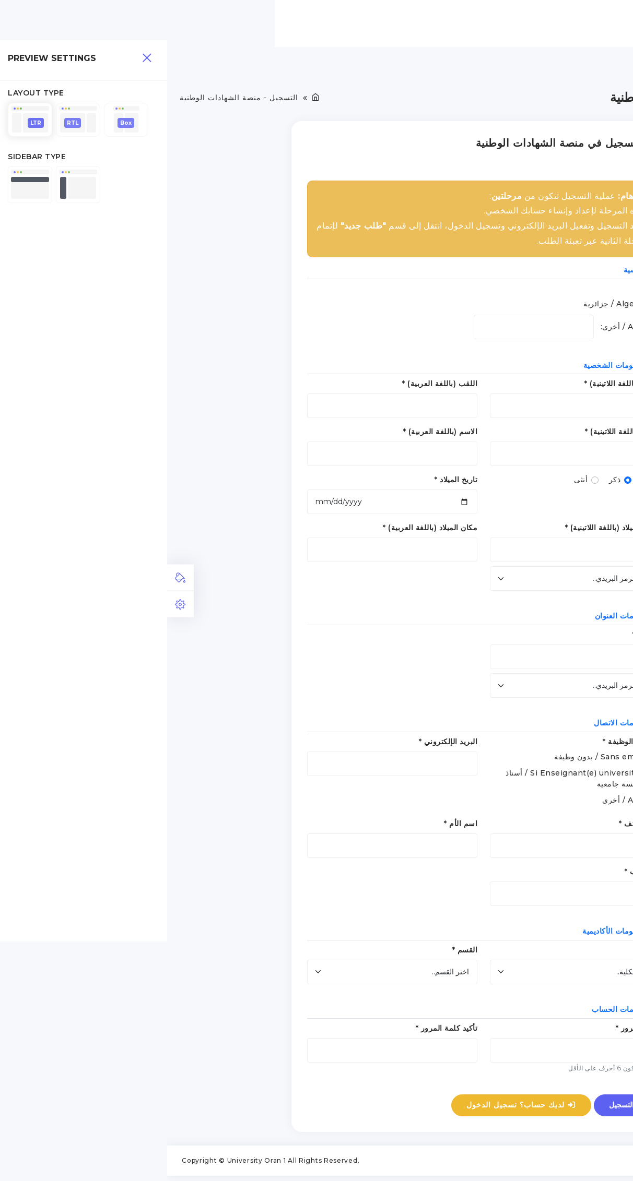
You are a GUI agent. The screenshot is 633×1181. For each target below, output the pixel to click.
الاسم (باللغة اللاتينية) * (455, 434)
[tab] (13, 577)
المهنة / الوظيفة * (464, 744)
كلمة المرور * (471, 1030)
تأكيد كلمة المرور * (280, 1030)
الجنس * (480, 482)
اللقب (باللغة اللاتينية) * (455, 386)
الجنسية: (479, 291)
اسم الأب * (475, 874)
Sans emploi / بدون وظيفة (435, 759)
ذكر (448, 482)
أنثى (413, 482)
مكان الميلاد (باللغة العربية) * (263, 530)
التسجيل (460, 1107)
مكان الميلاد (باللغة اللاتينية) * (446, 530)
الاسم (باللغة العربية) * (273, 434)
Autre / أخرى (459, 802)
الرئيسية (511, 23)
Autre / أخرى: (458, 329)
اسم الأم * (293, 826)
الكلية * (481, 952)
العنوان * (479, 637)
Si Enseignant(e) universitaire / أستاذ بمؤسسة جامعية (410, 781)
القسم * (298, 952)
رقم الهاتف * (472, 826)
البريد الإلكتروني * (281, 744)
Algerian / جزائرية (449, 306)
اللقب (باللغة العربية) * (272, 386)
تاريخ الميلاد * (288, 482)
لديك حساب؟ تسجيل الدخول (354, 1107)
